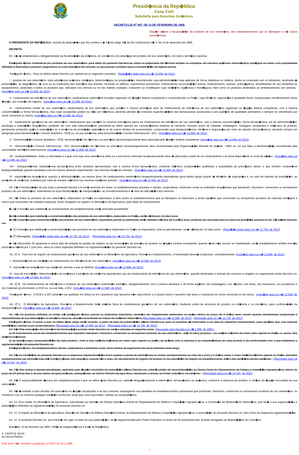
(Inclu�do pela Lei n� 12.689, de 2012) (26, 91)
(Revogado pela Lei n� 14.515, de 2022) (228, 373)
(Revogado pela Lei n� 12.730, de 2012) (117, 236)
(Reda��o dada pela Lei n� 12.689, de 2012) (146, 73)
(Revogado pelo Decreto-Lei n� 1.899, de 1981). (184, 329)
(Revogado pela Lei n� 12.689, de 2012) (167, 318)
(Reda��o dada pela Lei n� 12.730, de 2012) (251, 229)
